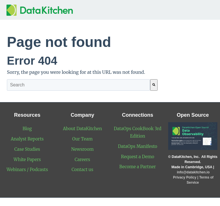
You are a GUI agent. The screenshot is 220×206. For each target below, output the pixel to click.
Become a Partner (137, 166)
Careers (82, 159)
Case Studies (27, 149)
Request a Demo (137, 156)
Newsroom (82, 149)
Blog (27, 128)
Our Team (82, 139)
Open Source (193, 115)
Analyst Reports (27, 139)
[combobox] (78, 85)
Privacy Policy (184, 177)
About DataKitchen (82, 128)
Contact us (82, 169)
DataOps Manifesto (137, 146)
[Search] (154, 85)
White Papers (27, 159)
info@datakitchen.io (193, 172)
